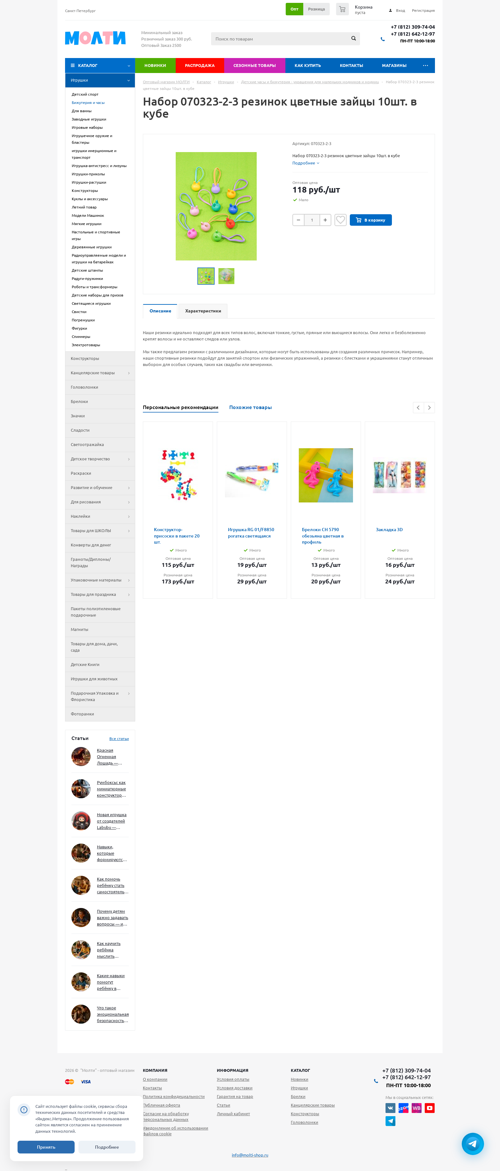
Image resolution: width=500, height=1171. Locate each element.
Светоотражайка (87, 444)
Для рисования (103, 502)
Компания (155, 1070)
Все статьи (119, 738)
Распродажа (200, 65)
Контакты (351, 65)
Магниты (79, 629)
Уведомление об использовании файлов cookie (175, 1131)
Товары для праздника (103, 595)
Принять (46, 1147)
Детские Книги (85, 664)
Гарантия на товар (235, 1096)
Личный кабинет (233, 1113)
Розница (316, 9)
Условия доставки (235, 1088)
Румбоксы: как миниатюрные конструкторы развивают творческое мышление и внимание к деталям (111, 789)
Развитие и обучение (103, 488)
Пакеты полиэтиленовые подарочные (96, 611)
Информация (232, 1070)
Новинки (155, 65)
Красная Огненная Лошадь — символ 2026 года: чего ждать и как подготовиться (111, 757)
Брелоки (79, 401)
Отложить (341, 220)
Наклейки (103, 516)
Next (429, 407)
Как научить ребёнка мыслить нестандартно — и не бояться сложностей (112, 950)
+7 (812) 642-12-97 (413, 34)
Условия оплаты (233, 1079)
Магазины (394, 65)
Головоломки (84, 387)
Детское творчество (103, 459)
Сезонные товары (254, 65)
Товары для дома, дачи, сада (94, 646)
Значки (78, 416)
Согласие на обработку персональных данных (166, 1116)
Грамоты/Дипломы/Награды (91, 562)
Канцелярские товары (103, 373)
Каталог (88, 65)
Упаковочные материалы (103, 580)
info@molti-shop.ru (250, 1155)
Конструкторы (85, 358)
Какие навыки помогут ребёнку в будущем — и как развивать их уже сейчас (111, 982)
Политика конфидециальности (174, 1096)
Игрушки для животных (94, 679)
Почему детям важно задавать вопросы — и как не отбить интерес (112, 918)
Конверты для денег (91, 545)
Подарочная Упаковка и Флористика (103, 696)
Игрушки (103, 80)
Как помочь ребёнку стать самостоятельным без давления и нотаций (113, 886)
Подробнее (107, 1147)
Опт (294, 9)
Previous (418, 407)
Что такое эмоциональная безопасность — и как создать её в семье (113, 1015)
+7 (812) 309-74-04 (413, 27)
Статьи (223, 1105)
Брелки (298, 1096)
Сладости (80, 430)
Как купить (308, 65)
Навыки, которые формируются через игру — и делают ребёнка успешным (111, 854)
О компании (155, 1079)
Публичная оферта (161, 1105)
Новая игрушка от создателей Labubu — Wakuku (112, 821)
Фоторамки (82, 714)
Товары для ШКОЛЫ (103, 531)
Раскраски (81, 473)
